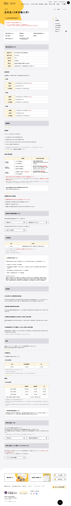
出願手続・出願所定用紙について (39, 33)
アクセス (43, 486)
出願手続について (57, 31)
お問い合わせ (24, 486)
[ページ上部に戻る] (60, 502)
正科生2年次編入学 (58, 25)
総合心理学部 (41, 4)
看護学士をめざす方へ (65, 4)
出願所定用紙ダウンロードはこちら (33, 222)
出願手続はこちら (8, 222)
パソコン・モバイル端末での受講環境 (11, 457)
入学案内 (57, 4)
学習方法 (46, 4)
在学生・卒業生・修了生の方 (16, 486)
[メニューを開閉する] (66, 31)
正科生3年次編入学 (58, 27)
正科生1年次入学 (57, 23)
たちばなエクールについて (25, 4)
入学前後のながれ (57, 29)
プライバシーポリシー (37, 486)
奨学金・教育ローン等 (10, 38)
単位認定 (22, 35)
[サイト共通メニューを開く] (68, 2)
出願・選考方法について (10, 33)
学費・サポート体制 (52, 4)
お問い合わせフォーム (16, 189)
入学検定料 (8, 35)
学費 (35, 35)
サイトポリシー (30, 486)
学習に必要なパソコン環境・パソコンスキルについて (25, 38)
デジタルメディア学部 (34, 4)
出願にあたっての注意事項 (17, 149)
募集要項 (22, 33)
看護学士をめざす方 (7, 486)
